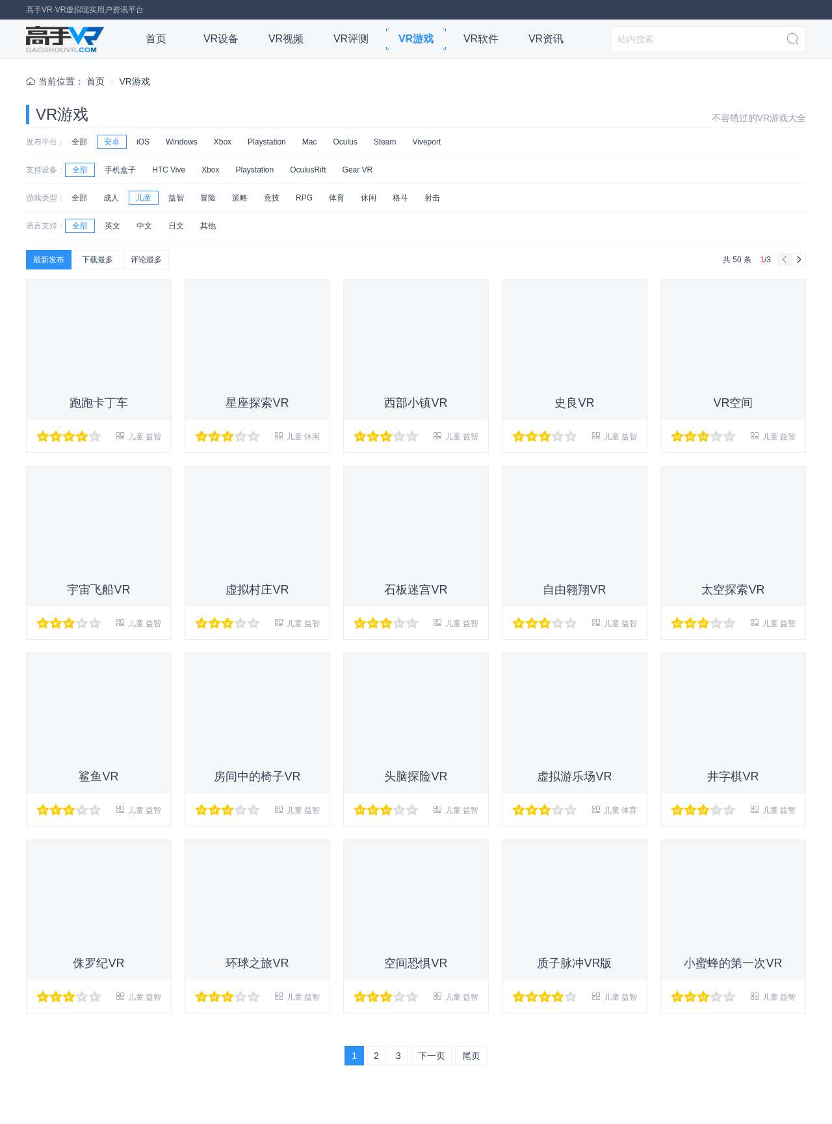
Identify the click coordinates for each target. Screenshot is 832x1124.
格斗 (400, 197)
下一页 (431, 1055)
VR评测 (351, 38)
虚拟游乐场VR (574, 776)
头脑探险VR (415, 776)
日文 (176, 225)
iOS (143, 141)
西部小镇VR (415, 402)
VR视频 (286, 38)
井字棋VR (733, 776)
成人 (111, 197)
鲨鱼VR (98, 776)
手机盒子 (120, 169)
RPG (304, 197)
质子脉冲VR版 (574, 963)
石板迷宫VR (415, 589)
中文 (144, 225)
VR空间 (733, 402)
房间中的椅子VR (257, 776)
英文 (112, 225)
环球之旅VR (257, 963)
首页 (156, 38)
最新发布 (48, 259)
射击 (432, 197)
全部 (79, 141)
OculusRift (308, 169)
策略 (240, 197)
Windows (182, 141)
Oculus (345, 141)
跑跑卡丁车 (99, 402)
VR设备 (221, 38)
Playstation (267, 141)
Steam (385, 141)
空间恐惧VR (415, 963)
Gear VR (358, 169)
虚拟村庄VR (257, 589)
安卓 (112, 141)
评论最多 (146, 259)
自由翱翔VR (574, 589)
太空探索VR (732, 589)
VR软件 (481, 38)
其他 (208, 225)
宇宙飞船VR (98, 589)
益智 (176, 197)
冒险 (208, 197)
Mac (309, 141)
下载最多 (97, 259)
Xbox (222, 141)
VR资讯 (546, 38)
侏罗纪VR (98, 963)
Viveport (426, 141)
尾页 (471, 1055)
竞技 (272, 197)
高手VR (65, 39)
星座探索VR (257, 402)
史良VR (574, 402)
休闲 (368, 197)
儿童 (143, 197)
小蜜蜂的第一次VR (733, 963)
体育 (336, 197)
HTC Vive (168, 169)
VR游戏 (416, 38)
